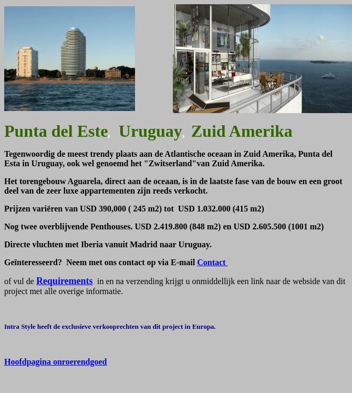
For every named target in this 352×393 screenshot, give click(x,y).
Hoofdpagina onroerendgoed (55, 361)
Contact (212, 262)
